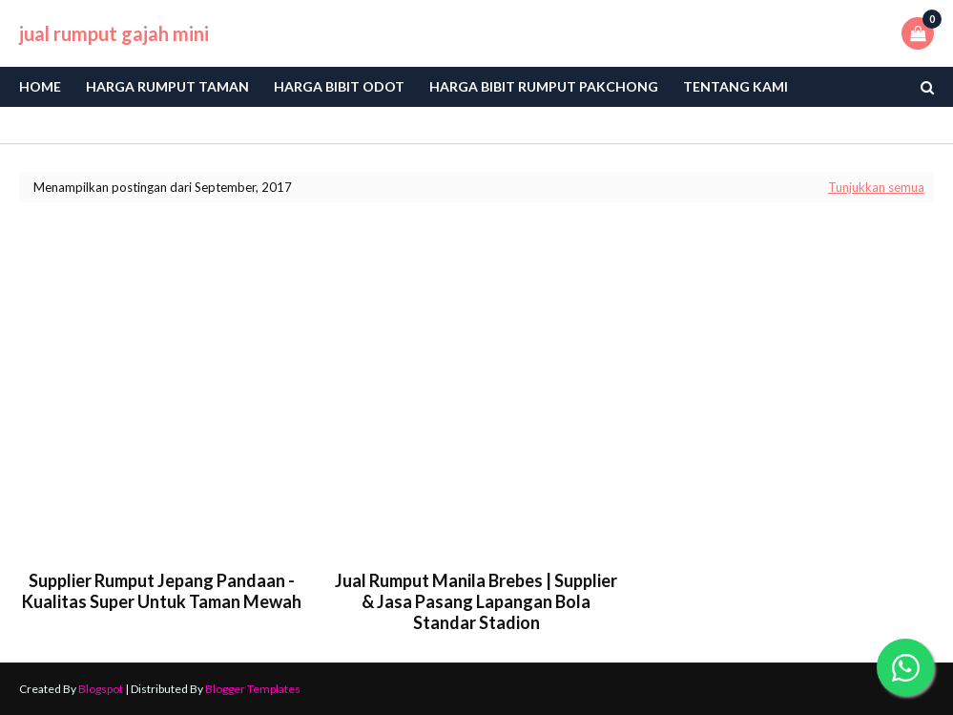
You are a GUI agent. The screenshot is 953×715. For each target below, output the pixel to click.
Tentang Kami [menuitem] (735, 86)
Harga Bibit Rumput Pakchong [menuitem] (543, 86)
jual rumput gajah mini (114, 33)
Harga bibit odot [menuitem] (339, 86)
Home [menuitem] (40, 86)
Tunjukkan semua (876, 187)
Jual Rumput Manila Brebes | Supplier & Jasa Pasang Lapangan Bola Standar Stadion (476, 601)
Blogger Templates (252, 689)
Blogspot (100, 689)
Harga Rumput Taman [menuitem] (167, 86)
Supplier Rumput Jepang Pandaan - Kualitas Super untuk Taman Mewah (161, 591)
